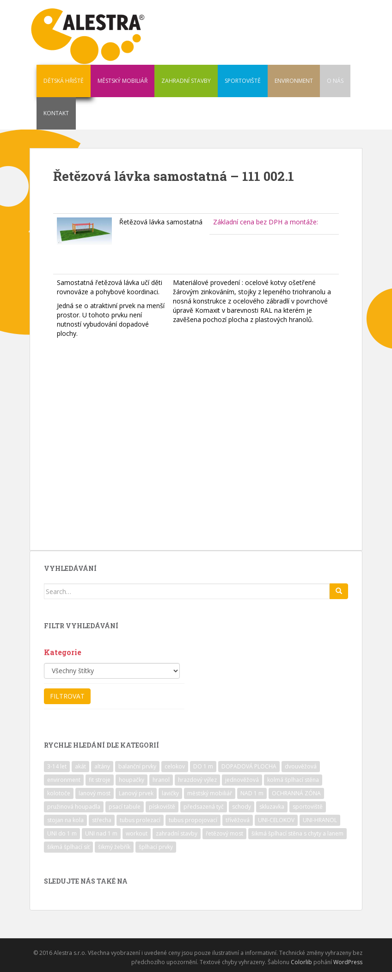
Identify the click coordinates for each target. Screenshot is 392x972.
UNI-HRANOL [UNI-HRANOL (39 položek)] (320, 820)
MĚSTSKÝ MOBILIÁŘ (122, 81)
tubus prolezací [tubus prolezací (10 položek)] (140, 820)
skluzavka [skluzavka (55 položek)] (271, 807)
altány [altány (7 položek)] (102, 766)
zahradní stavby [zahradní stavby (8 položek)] (176, 833)
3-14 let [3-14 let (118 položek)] (57, 766)
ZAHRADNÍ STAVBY (186, 81)
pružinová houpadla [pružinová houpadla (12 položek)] (73, 807)
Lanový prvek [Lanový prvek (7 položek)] (136, 793)
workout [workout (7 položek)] (136, 833)
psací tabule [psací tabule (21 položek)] (125, 807)
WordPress (347, 962)
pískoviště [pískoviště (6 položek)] (162, 807)
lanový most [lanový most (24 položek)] (94, 793)
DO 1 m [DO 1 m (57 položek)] (203, 766)
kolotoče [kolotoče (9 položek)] (58, 793)
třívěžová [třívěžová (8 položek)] (238, 820)
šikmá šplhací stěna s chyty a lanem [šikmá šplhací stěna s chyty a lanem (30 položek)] (297, 833)
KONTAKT (56, 113)
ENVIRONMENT (294, 81)
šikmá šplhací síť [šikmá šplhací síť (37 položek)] (68, 847)
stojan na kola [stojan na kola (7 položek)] (65, 820)
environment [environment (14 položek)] (63, 780)
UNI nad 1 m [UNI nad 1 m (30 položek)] (101, 833)
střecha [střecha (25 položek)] (101, 820)
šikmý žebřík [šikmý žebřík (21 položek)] (114, 847)
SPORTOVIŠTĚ (243, 81)
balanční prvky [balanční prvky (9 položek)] (137, 766)
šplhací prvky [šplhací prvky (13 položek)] (156, 847)
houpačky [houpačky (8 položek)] (131, 780)
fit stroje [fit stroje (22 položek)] (99, 780)
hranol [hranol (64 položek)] (161, 780)
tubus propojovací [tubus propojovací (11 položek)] (193, 820)
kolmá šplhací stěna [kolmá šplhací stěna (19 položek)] (293, 780)
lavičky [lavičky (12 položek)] (170, 793)
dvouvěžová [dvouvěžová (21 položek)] (301, 766)
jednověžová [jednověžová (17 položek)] (242, 780)
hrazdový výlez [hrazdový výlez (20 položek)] (197, 780)
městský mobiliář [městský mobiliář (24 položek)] (209, 793)
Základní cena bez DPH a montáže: (265, 221)
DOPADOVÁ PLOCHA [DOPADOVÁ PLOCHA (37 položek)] (248, 766)
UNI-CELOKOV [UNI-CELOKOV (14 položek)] (276, 820)
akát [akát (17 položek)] (80, 766)
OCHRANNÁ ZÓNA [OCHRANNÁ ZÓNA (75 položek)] (296, 793)
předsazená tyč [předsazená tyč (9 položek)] (204, 807)
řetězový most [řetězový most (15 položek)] (224, 833)
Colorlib (301, 962)
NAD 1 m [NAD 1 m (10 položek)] (251, 793)
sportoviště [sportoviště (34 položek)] (308, 807)
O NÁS (335, 81)
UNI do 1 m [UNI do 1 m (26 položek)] (62, 833)
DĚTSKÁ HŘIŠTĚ (63, 81)
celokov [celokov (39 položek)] (175, 766)
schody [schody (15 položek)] (241, 807)
